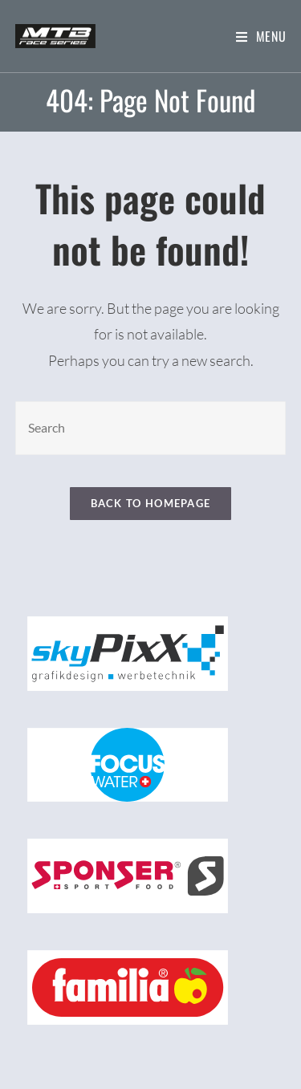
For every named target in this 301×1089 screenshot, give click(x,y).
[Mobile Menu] (261, 36)
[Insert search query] (151, 428)
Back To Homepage (151, 503)
